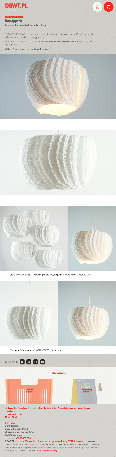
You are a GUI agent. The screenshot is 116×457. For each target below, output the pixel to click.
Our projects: (14, 16)
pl (97, 7)
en (97, 5)
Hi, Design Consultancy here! (16, 408)
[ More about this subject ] (46, 451)
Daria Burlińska (45, 408)
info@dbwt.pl (10, 411)
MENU (108, 6)
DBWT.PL (16, 5)
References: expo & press (74, 408)
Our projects (58, 373)
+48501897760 (22, 438)
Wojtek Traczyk (58, 408)
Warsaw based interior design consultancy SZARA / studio (54, 441)
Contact (87, 408)
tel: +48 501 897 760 (13, 414)
